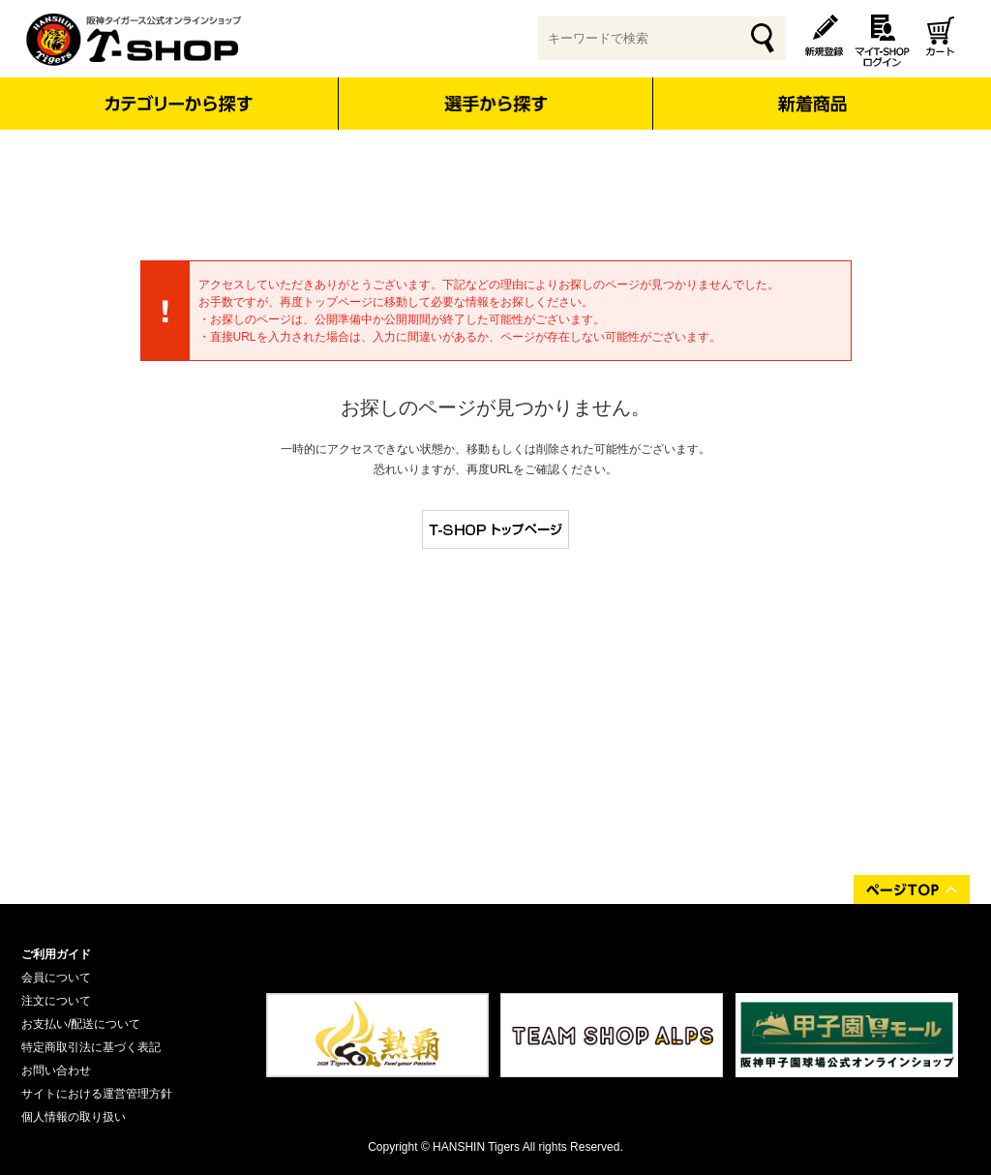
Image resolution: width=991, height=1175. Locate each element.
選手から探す (496, 103)
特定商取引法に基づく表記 (91, 1047)
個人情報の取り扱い (73, 1117)
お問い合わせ (56, 1070)
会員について (56, 977)
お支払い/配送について (80, 1024)
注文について (56, 1001)
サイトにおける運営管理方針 (96, 1093)
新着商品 (811, 90)
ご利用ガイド (56, 954)
